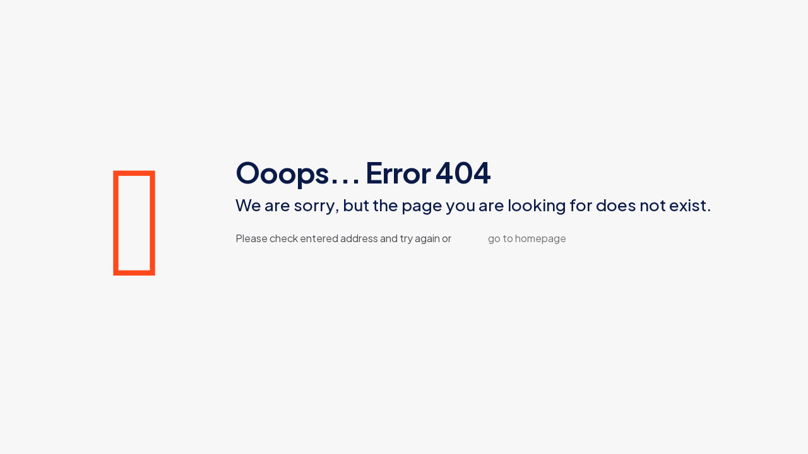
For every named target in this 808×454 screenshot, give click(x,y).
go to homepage (527, 238)
